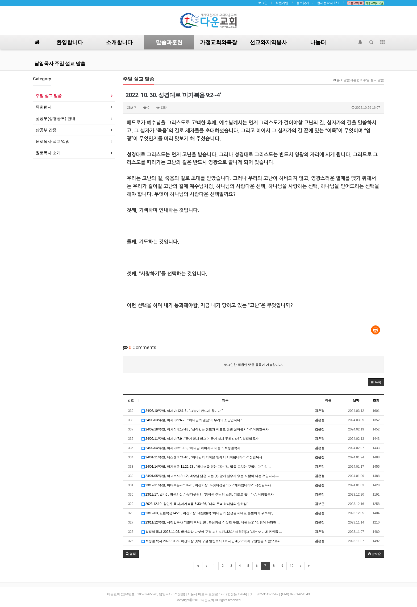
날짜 (356, 400)
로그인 (263, 3)
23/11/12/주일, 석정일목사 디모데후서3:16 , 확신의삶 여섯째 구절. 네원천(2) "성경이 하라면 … (211, 522)
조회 (376, 400)
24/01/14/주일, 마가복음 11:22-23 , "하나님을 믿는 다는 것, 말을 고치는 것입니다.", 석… (206, 466)
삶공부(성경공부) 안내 (55, 118)
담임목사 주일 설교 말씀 (59, 63)
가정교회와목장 (218, 42)
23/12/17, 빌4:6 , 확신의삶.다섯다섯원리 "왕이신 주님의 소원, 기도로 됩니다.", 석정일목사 (207, 494)
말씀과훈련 (169, 42)
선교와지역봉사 (268, 42)
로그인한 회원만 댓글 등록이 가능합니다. (253, 365)
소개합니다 (119, 42)
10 (292, 566)
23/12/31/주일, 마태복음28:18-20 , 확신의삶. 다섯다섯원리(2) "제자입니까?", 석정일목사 (206, 485)
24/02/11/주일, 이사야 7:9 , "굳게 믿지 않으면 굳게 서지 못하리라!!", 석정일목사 (200, 439)
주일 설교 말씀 (49, 95)
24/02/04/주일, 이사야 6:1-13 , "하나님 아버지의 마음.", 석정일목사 (191, 448)
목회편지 (44, 107)
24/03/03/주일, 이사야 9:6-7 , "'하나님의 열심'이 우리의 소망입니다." (191, 420)
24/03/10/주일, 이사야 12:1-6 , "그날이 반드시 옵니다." (182, 411)
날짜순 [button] (374, 554)
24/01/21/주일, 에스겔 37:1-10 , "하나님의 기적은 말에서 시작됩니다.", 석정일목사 (201, 457)
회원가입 (282, 3)
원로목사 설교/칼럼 (53, 141)
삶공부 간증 (46, 130)
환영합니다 (69, 42)
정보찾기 (302, 3)
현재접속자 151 (328, 3)
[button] (376, 382)
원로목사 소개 (48, 152)
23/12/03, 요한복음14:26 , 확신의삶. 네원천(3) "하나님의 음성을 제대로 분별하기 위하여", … (209, 513)
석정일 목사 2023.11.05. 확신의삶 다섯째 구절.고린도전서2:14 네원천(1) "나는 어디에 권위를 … (211, 532)
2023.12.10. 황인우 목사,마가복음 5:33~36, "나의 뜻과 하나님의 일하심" (194, 504)
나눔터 (318, 42)
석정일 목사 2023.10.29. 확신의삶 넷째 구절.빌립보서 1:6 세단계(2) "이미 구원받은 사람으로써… (212, 541)
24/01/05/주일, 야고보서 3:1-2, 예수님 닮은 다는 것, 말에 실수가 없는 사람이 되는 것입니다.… (210, 476)
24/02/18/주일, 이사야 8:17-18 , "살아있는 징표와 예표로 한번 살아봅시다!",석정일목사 (205, 429)
